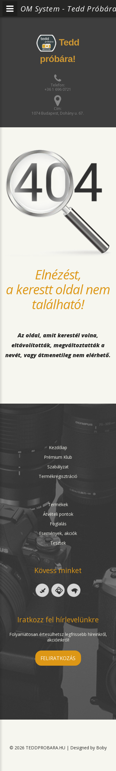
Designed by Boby (88, 748)
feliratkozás (58, 658)
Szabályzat (58, 467)
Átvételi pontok (58, 514)
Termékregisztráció (58, 476)
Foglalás (58, 524)
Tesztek (58, 543)
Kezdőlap (58, 447)
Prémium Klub (58, 457)
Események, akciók (58, 533)
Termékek (58, 504)
